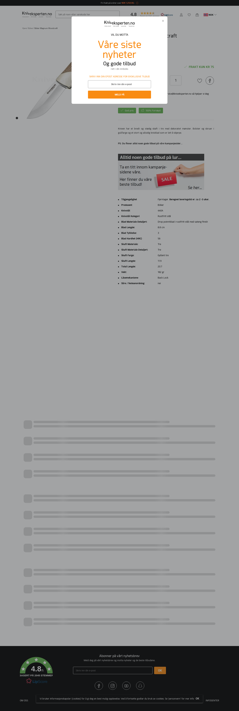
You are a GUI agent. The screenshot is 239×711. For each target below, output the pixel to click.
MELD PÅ (119, 94)
